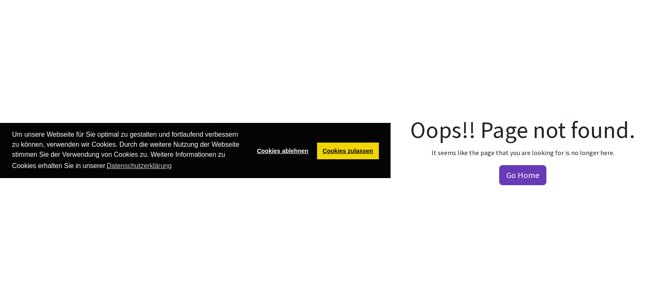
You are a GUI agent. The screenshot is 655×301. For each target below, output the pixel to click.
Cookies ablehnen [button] (282, 151)
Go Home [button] (522, 175)
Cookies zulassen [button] (347, 151)
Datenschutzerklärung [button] (139, 165)
